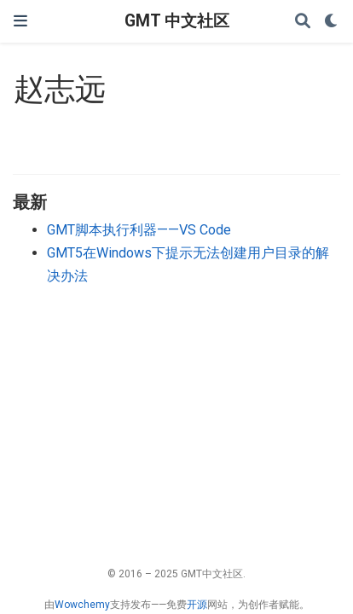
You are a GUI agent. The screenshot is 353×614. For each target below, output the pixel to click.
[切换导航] (20, 20)
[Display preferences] (331, 22)
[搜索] (302, 22)
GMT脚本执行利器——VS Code (139, 230)
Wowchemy (82, 605)
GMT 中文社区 (176, 21)
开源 (197, 605)
